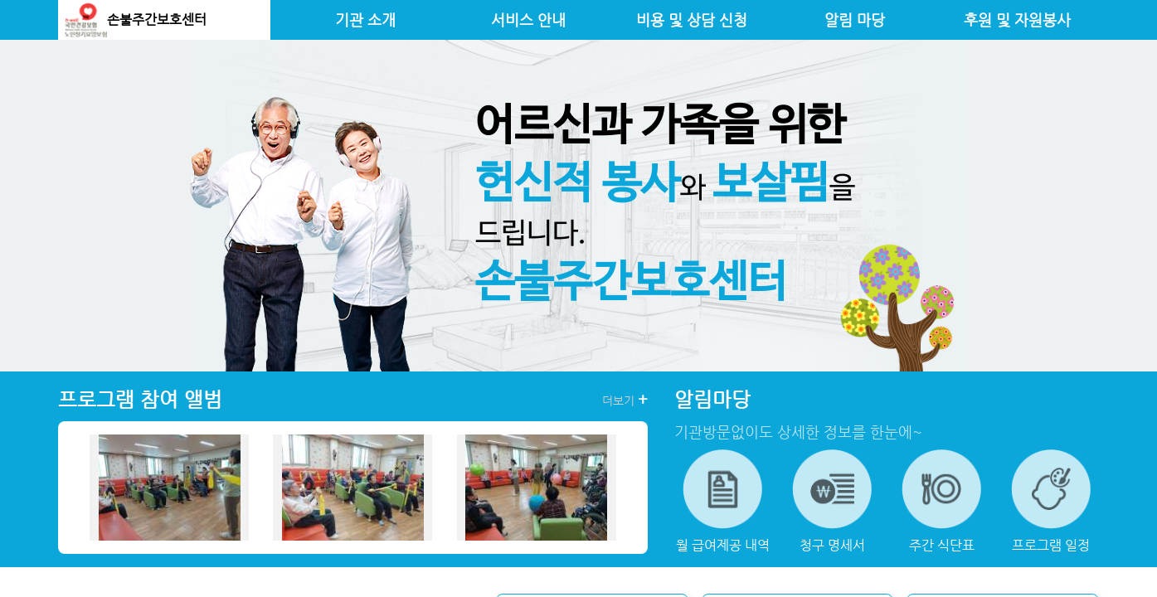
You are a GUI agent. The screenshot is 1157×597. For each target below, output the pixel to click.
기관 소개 (365, 20)
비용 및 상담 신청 (691, 20)
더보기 (625, 399)
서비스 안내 (528, 20)
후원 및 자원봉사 (1017, 20)
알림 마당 (854, 20)
